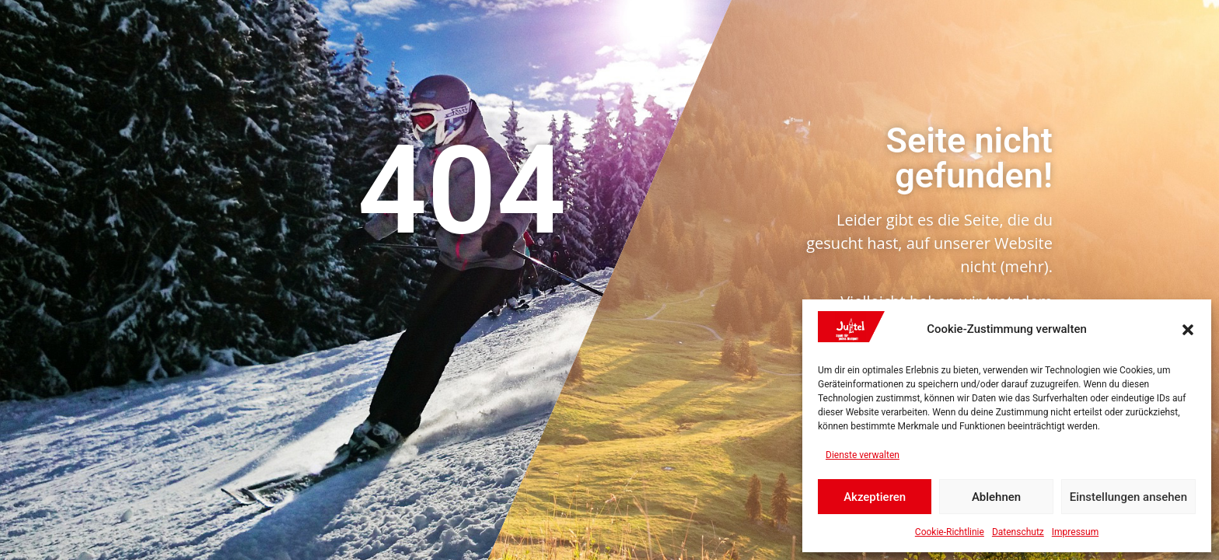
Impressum (1075, 532)
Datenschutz (1018, 532)
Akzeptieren (875, 497)
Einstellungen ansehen (1128, 497)
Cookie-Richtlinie (949, 532)
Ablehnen (996, 497)
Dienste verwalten (862, 455)
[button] (1188, 330)
